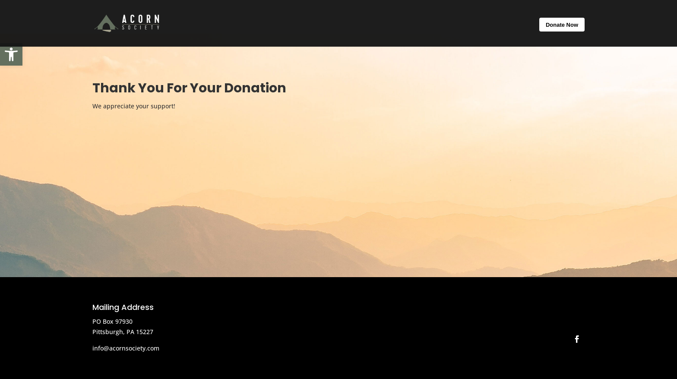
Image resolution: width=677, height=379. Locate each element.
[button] (11, 54)
